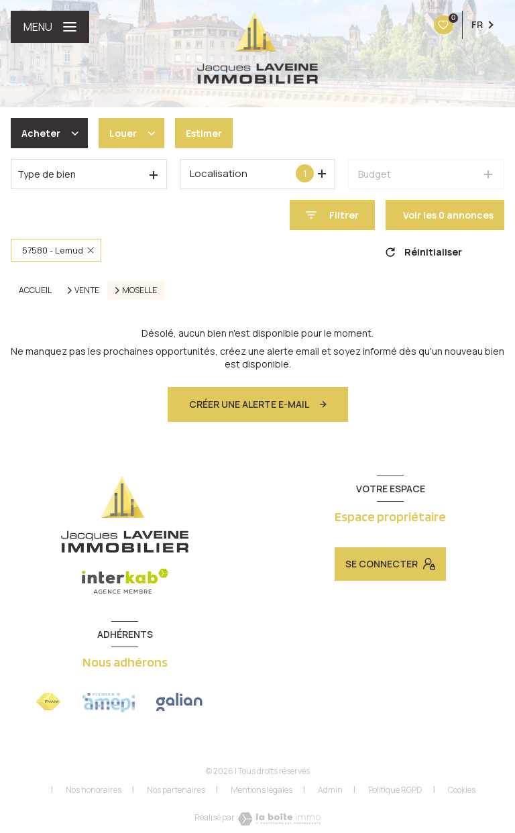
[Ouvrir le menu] (50, 27)
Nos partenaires (176, 789)
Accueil (35, 290)
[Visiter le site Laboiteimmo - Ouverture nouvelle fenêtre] (279, 819)
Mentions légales (261, 789)
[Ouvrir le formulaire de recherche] (332, 215)
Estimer (204, 133)
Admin (330, 789)
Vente (86, 290)
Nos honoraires (93, 789)
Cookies (461, 790)
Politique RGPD (395, 789)
